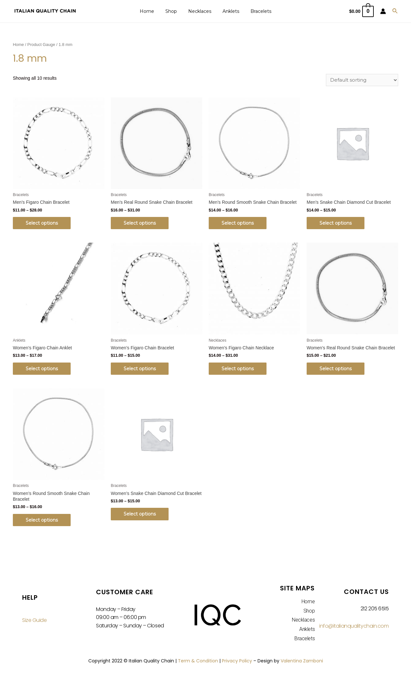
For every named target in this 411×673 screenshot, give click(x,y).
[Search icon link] (395, 11)
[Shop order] (362, 80)
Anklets (228, 11)
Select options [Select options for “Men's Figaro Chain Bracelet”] (42, 223)
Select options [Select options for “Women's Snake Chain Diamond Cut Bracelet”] (140, 514)
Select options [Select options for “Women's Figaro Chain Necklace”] (238, 369)
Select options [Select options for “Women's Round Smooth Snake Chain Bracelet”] (42, 520)
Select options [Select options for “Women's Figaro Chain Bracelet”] (140, 369)
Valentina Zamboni (302, 661)
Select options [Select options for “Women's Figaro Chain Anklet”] (42, 369)
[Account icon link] (383, 11)
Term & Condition (198, 661)
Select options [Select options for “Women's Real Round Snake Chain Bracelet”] (335, 369)
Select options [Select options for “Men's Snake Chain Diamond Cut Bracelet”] (335, 223)
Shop (173, 11)
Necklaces (199, 11)
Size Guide (34, 620)
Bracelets (256, 11)
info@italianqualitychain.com (354, 626)
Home (151, 11)
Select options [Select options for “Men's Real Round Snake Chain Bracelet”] (140, 223)
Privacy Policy (237, 661)
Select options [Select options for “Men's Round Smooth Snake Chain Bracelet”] (238, 223)
